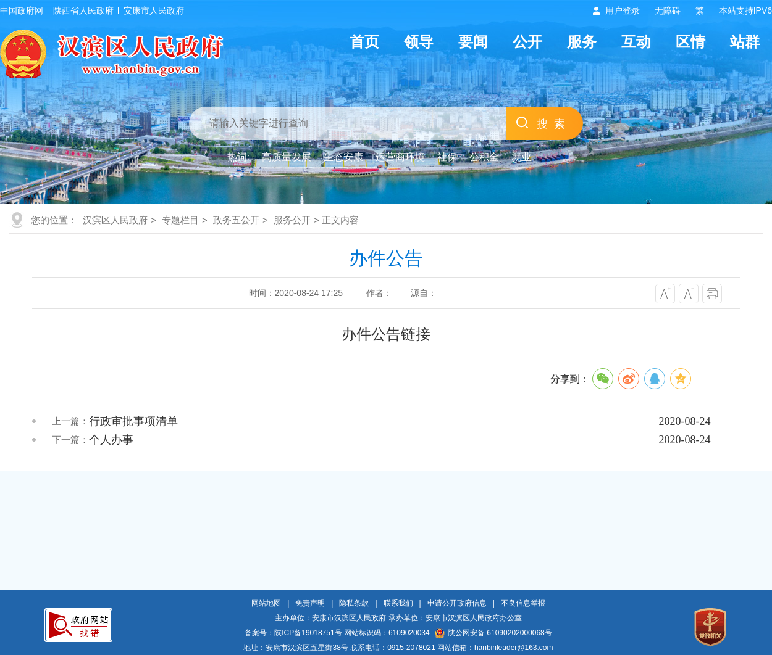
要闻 (473, 41)
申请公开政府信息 (457, 603)
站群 (745, 41)
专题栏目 (180, 220)
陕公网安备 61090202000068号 (493, 632)
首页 (364, 41)
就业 (521, 157)
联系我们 (398, 603)
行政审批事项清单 (133, 421)
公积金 (484, 157)
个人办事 (111, 440)
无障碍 (668, 10)
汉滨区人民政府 (115, 220)
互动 (636, 41)
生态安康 (343, 157)
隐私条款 (354, 603)
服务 (582, 41)
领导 (419, 41)
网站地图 (266, 603)
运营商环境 (400, 157)
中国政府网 (21, 10)
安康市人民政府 (154, 10)
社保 (447, 157)
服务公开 (292, 220)
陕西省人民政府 (83, 10)
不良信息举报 (523, 603)
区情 (690, 41)
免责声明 (310, 603)
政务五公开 (236, 220)
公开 (527, 41)
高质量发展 (286, 157)
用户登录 (622, 10)
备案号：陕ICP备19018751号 (293, 632)
